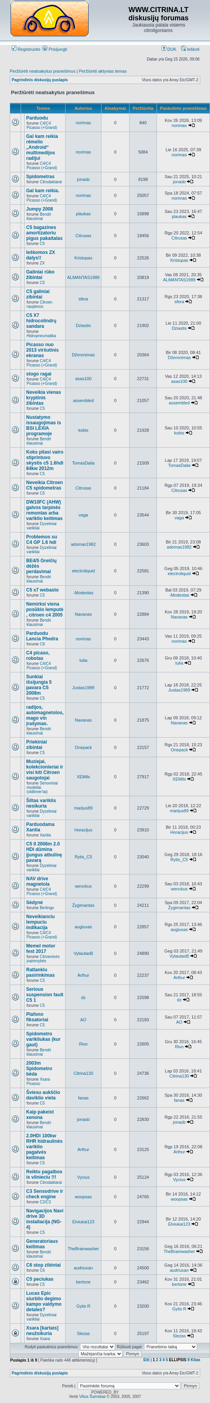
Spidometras (40, 176)
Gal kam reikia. (42, 190)
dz (83, 997)
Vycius (83, 1177)
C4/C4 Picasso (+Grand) (42, 125)
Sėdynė (34, 902)
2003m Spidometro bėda (39, 1068)
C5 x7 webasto (42, 590)
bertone (83, 1282)
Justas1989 (83, 687)
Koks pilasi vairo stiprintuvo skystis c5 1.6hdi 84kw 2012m (44, 460)
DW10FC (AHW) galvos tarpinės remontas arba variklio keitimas (44, 510)
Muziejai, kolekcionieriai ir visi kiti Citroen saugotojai (44, 770)
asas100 (83, 378)
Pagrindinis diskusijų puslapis (40, 80)
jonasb (83, 179)
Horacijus (84, 830)
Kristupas (84, 258)
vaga (83, 515)
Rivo (83, 1044)
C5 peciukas (39, 1279)
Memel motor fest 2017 (40, 948)
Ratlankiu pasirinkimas (40, 972)
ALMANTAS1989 (83, 277)
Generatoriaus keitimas (42, 1244)
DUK (169, 49)
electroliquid (83, 570)
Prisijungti (55, 49)
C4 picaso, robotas (38, 655)
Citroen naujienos (39, 304)
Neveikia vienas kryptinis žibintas (43, 398)
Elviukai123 (83, 1221)
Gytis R (83, 1306)
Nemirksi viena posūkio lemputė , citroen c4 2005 (44, 609)
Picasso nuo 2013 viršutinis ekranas (42, 350)
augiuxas (83, 926)
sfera (83, 299)
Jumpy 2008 (39, 209)
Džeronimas (83, 354)
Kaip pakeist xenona (40, 1114)
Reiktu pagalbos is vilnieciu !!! (44, 1174)
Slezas (83, 1333)
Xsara (45, 1339)
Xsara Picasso (38, 1081)
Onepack (83, 747)
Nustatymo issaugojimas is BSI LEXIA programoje (43, 425)
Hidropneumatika (41, 336)
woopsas (83, 1196)
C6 (42, 1270)
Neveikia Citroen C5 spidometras (44, 485)
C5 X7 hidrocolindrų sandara (41, 321)
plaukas (83, 213)
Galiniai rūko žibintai (40, 274)
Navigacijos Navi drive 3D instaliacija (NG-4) (44, 1219)
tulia (83, 660)
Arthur (83, 975)
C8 (42, 644)
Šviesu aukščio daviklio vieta (43, 1095)
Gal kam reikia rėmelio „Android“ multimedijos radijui (42, 147)
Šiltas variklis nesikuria (41, 803)
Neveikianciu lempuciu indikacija (40, 922)
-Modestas (83, 592)
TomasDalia (83, 463)
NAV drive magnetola (38, 881)
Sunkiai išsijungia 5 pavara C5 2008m (39, 685)
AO (83, 1019)
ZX (42, 263)
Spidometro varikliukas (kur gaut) (43, 1039)
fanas (83, 1098)
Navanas (83, 614)
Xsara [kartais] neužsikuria (42, 1330)
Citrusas (83, 235)
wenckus (83, 886)
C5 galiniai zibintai (38, 294)
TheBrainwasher (83, 1248)
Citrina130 (83, 1073)
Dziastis (83, 325)
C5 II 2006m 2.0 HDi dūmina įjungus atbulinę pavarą (44, 852)
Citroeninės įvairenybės (43, 958)
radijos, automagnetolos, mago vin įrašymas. (45, 715)
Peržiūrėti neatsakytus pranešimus (42, 71)
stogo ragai (39, 374)
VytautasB (83, 953)
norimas (83, 122)
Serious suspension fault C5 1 (44, 995)
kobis (83, 430)
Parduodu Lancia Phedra (42, 636)
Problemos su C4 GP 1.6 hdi (41, 539)
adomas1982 (83, 544)
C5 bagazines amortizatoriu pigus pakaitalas (44, 233)
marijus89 (83, 808)
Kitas (195, 1360)
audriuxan (83, 1267)
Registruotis (26, 49)
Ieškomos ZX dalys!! (40, 255)
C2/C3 (45, 1202)
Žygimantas (83, 905)
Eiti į (147, 1360)
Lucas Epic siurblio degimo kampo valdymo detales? (44, 1301)
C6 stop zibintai (43, 1265)
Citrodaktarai (51, 182)
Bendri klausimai (39, 216)
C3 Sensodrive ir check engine (44, 1194)
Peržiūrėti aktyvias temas (102, 71)
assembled (83, 400)
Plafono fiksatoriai (37, 1017)
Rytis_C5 (83, 856)
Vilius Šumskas (92, 1396)
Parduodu (37, 118)
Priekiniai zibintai (36, 744)
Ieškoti (190, 49)
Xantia (45, 835)
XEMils (83, 776)
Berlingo (47, 908)
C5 (42, 243)
